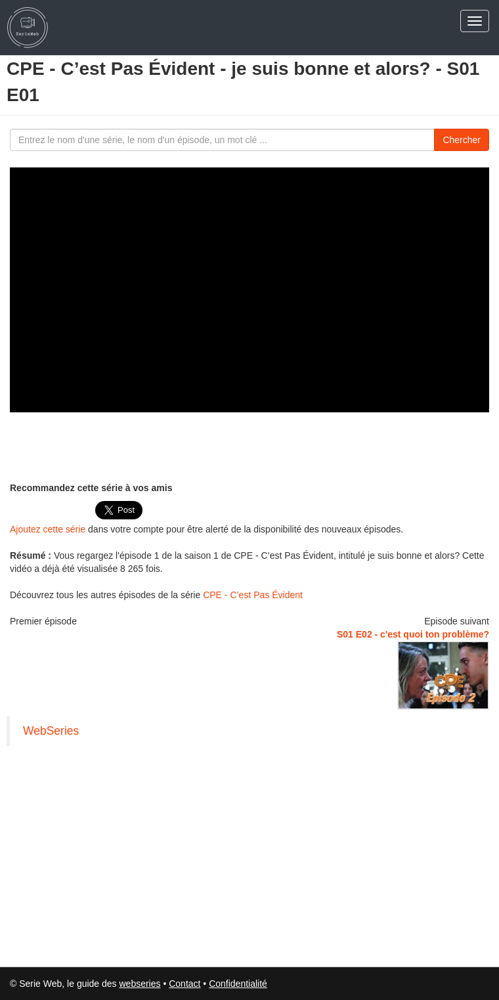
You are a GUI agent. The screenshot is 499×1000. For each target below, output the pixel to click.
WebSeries (51, 730)
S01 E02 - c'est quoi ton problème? (413, 634)
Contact (184, 983)
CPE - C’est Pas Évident (253, 595)
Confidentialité (238, 983)
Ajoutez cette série (47, 529)
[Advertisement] (249, 445)
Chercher (462, 140)
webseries (139, 983)
